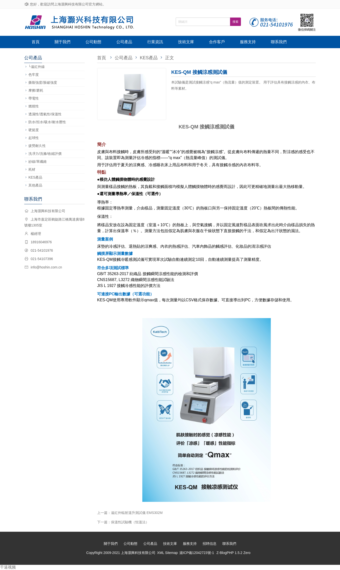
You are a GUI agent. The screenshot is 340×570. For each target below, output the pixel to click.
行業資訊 (155, 42)
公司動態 (93, 42)
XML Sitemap (167, 553)
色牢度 (33, 75)
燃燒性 (33, 106)
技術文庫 (186, 42)
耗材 (31, 169)
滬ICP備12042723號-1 (196, 553)
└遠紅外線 (36, 67)
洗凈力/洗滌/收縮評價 (45, 154)
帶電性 (33, 98)
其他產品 (35, 185)
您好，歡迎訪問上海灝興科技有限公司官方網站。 (68, 4)
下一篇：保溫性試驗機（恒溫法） (123, 522)
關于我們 (62, 42)
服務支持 (248, 42)
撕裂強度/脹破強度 (42, 82)
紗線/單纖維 (37, 161)
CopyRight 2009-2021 (103, 553)
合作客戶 (217, 42)
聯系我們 (279, 42)
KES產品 (35, 177)
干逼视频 (8, 567)
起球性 (33, 138)
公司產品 (124, 42)
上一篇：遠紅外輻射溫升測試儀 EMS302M (130, 513)
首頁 (36, 42)
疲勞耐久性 (37, 146)
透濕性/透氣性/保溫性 (45, 114)
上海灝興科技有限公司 (138, 553)
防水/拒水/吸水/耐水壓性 (47, 122)
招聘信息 (209, 544)
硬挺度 (33, 130)
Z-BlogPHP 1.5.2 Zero (233, 553)
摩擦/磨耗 (35, 90)
